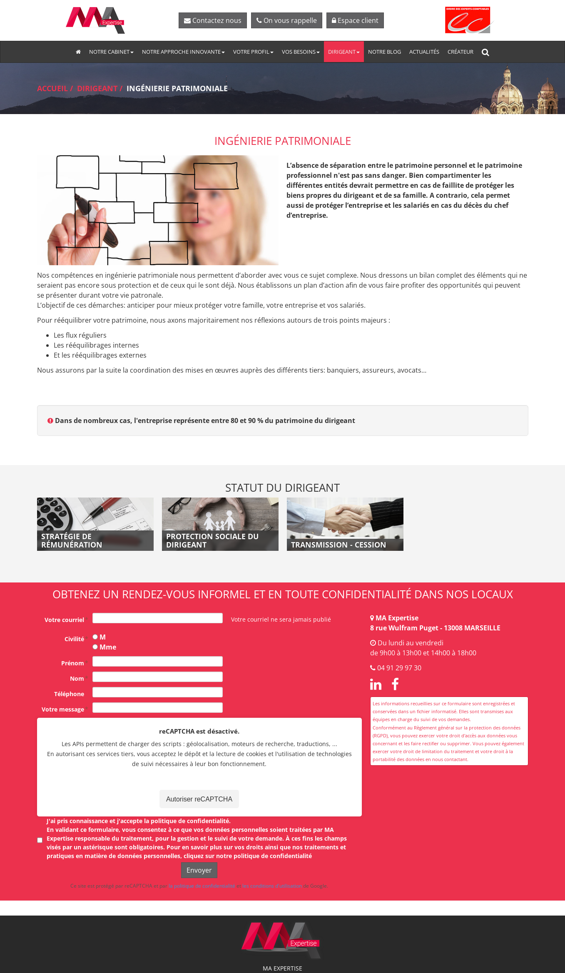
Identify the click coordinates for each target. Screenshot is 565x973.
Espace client (355, 20)
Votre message (63, 709)
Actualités (424, 51)
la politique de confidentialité (202, 885)
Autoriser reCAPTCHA (199, 799)
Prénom (72, 663)
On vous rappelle (286, 20)
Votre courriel (64, 620)
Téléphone (69, 694)
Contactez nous (212, 20)
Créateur (460, 51)
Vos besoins (301, 51)
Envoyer (199, 870)
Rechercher (488, 52)
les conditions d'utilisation (272, 885)
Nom (77, 678)
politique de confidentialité (190, 821)
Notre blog (384, 51)
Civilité (74, 639)
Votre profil (253, 51)
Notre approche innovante (183, 51)
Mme (108, 647)
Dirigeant (344, 51)
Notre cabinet (111, 51)
